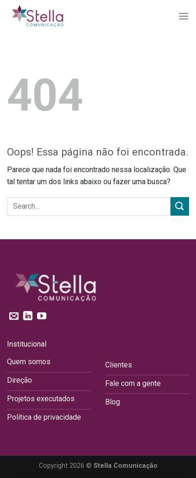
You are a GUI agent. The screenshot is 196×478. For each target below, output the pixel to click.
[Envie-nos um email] (14, 316)
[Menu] (183, 16)
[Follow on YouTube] (41, 316)
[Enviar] (180, 206)
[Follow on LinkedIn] (27, 316)
